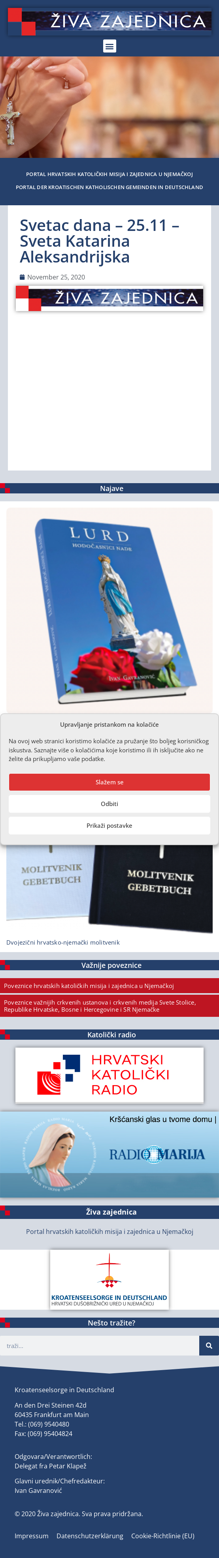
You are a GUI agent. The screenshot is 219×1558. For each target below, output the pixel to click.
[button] (109, 45)
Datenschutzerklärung (90, 1536)
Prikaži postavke (109, 825)
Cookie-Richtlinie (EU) (162, 1536)
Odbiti (109, 804)
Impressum (32, 1536)
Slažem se (110, 782)
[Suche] (209, 1346)
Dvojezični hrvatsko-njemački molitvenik (63, 942)
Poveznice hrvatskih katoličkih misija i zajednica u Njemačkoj (89, 986)
